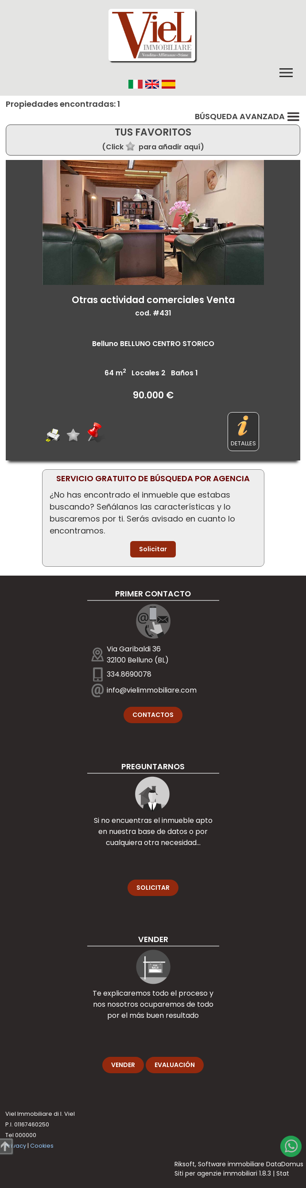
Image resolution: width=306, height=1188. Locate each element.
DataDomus (284, 1164)
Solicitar (153, 549)
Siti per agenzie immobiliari (215, 1173)
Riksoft (184, 1164)
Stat (282, 1173)
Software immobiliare (231, 1164)
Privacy (15, 1145)
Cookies (42, 1145)
